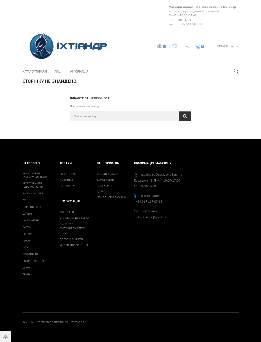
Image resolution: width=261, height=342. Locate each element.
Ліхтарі (27, 233)
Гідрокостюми (32, 207)
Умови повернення (74, 245)
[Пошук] (124, 116)
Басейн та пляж (33, 193)
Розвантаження (33, 260)
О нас (64, 233)
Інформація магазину (153, 163)
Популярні (67, 185)
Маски (27, 240)
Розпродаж (68, 173)
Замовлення (106, 179)
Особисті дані (107, 173)
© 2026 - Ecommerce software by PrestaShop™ (55, 322)
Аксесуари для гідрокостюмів (33, 185)
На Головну (31, 163)
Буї (25, 200)
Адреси (102, 191)
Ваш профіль (108, 163)
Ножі (26, 247)
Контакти (67, 211)
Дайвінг (28, 213)
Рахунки (103, 185)
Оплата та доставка (74, 217)
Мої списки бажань (111, 197)
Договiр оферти (71, 239)
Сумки (27, 267)
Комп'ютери (31, 220)
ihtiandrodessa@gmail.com (151, 217)
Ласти (27, 227)
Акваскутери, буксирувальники (35, 175)
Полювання (31, 254)
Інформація (79, 71)
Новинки (66, 179)
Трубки (27, 274)
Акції (58, 71)
